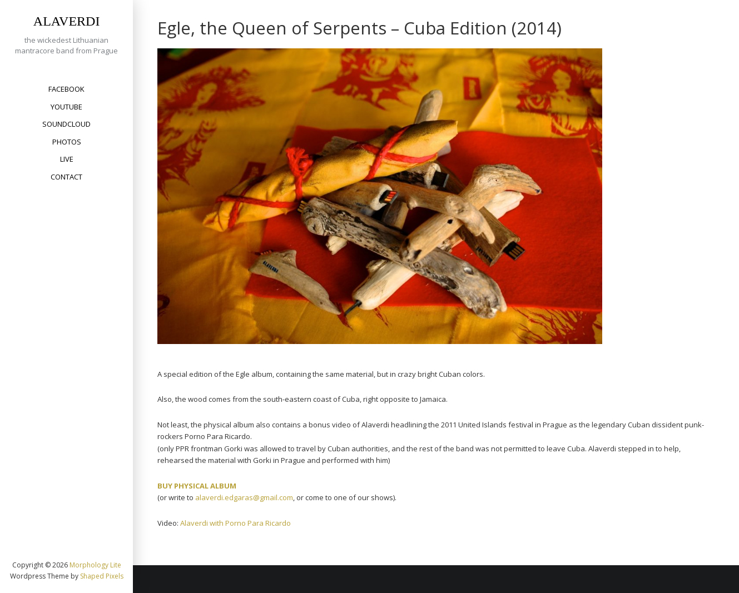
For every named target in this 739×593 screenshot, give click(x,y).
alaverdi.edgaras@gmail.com (244, 497)
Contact (66, 177)
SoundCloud (66, 124)
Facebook (66, 89)
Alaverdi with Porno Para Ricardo (235, 523)
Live (66, 159)
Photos (66, 142)
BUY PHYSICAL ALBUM (196, 486)
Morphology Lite (95, 565)
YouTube (66, 107)
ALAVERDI (66, 21)
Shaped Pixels (101, 576)
